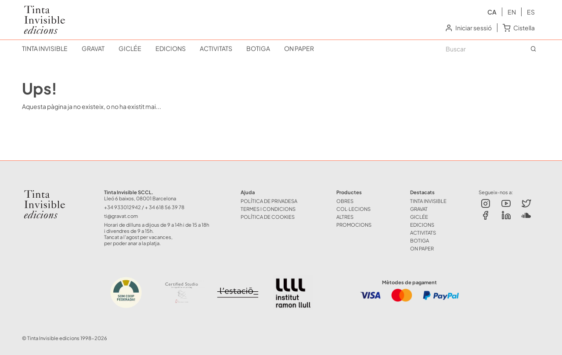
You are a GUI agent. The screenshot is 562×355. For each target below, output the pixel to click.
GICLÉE (130, 48)
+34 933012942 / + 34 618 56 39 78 (144, 207)
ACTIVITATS (216, 48)
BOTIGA (258, 48)
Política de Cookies (268, 217)
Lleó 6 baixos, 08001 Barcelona (140, 198)
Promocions (353, 224)
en (512, 12)
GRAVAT (93, 48)
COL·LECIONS (353, 209)
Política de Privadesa (269, 201)
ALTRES (344, 217)
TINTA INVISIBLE (45, 48)
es (531, 12)
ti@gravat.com (121, 216)
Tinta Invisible (41, 12)
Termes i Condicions (268, 209)
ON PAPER (299, 48)
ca (492, 12)
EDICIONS (170, 48)
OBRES (344, 201)
